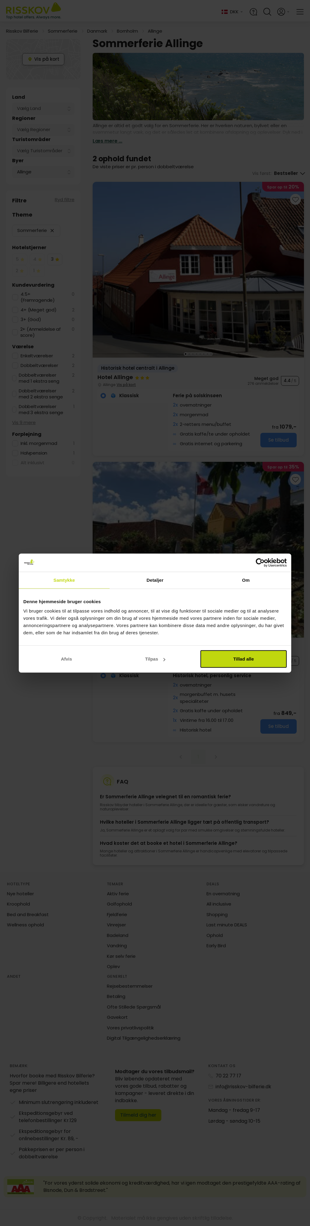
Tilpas (155, 658)
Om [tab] (245, 579)
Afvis (66, 658)
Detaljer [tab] (155, 579)
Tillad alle (243, 658)
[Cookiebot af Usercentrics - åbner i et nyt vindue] (260, 562)
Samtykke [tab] (64, 579)
